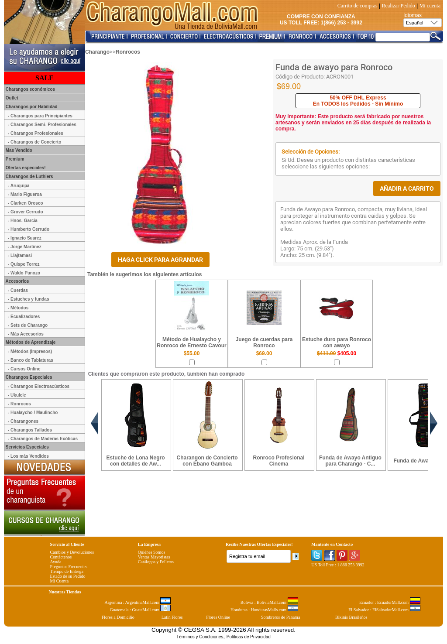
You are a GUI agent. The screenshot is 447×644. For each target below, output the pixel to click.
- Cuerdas (18, 290)
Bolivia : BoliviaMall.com (269, 602)
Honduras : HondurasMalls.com (264, 609)
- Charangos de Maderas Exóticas (43, 438)
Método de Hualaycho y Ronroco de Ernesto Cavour (191, 342)
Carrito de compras (357, 6)
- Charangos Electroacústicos (38, 386)
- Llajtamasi (20, 255)
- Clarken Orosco (25, 203)
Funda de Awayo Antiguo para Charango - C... (350, 461)
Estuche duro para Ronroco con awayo (336, 342)
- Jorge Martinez (24, 246)
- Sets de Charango (28, 325)
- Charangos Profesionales (35, 133)
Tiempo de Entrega (66, 571)
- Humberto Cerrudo (28, 229)
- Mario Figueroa (25, 194)
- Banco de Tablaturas (30, 360)
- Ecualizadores (24, 316)
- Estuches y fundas (28, 299)
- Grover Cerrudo (25, 211)
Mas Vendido (18, 150)
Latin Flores (172, 617)
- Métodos (18, 307)
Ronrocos (128, 52)
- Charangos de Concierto (34, 142)
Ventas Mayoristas (154, 557)
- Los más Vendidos (28, 456)
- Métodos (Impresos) (30, 351)
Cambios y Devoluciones (72, 552)
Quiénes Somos (151, 552)
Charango (97, 52)
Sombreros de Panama (280, 617)
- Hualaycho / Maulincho (33, 412)
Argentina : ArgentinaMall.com (138, 602)
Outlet (11, 98)
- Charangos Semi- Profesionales (42, 124)
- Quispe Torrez (24, 264)
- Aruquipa (19, 185)
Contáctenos (61, 557)
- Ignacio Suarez (24, 238)
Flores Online (218, 617)
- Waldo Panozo (24, 273)
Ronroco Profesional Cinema (278, 461)
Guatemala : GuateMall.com (140, 609)
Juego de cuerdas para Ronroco (264, 342)
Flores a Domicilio (118, 617)
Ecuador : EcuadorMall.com (389, 602)
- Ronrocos (19, 403)
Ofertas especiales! (25, 167)
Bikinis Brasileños (351, 617)
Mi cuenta (429, 6)
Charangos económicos (29, 89)
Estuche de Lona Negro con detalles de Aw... (135, 461)
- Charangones (23, 421)
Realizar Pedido (398, 6)
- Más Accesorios (26, 334)
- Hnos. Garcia (23, 220)
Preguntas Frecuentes (68, 566)
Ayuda (56, 561)
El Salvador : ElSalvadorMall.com (384, 609)
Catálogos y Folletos (156, 561)
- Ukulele (17, 395)
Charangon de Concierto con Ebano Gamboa (206, 461)
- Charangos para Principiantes (40, 115)
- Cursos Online (24, 369)
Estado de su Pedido (68, 576)
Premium (14, 159)
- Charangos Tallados (30, 430)
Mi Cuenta (59, 581)
